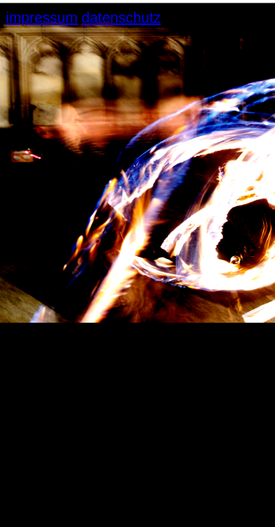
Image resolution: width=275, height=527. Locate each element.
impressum (42, 18)
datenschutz (121, 18)
